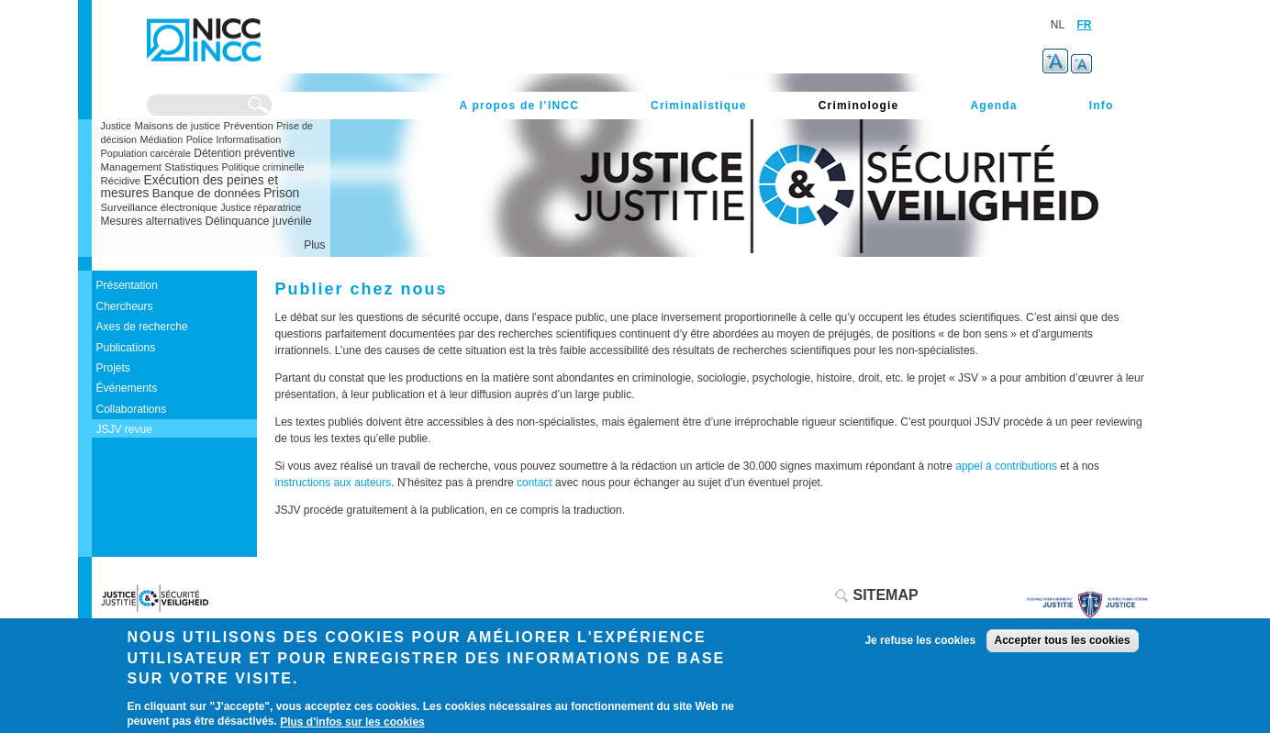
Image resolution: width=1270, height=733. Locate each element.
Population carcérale (146, 153)
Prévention (248, 125)
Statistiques (191, 166)
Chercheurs (124, 306)
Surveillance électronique (159, 207)
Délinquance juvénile (259, 221)
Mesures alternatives (152, 221)
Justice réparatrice (260, 207)
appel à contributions (1006, 466)
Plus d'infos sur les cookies (352, 722)
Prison (281, 193)
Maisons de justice (177, 125)
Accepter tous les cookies (1063, 640)
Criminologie (859, 105)
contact (536, 482)
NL (1057, 24)
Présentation (127, 285)
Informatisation (248, 139)
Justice (116, 125)
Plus (314, 245)
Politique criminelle (263, 166)
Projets (113, 367)
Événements (127, 388)
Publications (126, 347)
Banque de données (206, 193)
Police (199, 139)
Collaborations (131, 409)
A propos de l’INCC (520, 105)
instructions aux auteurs (333, 482)
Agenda (993, 105)
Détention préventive (244, 153)
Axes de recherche (142, 326)
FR (1084, 24)
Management (131, 166)
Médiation (161, 139)
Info (1101, 105)
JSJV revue (124, 429)
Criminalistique (699, 105)
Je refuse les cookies (919, 640)
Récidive (121, 180)
